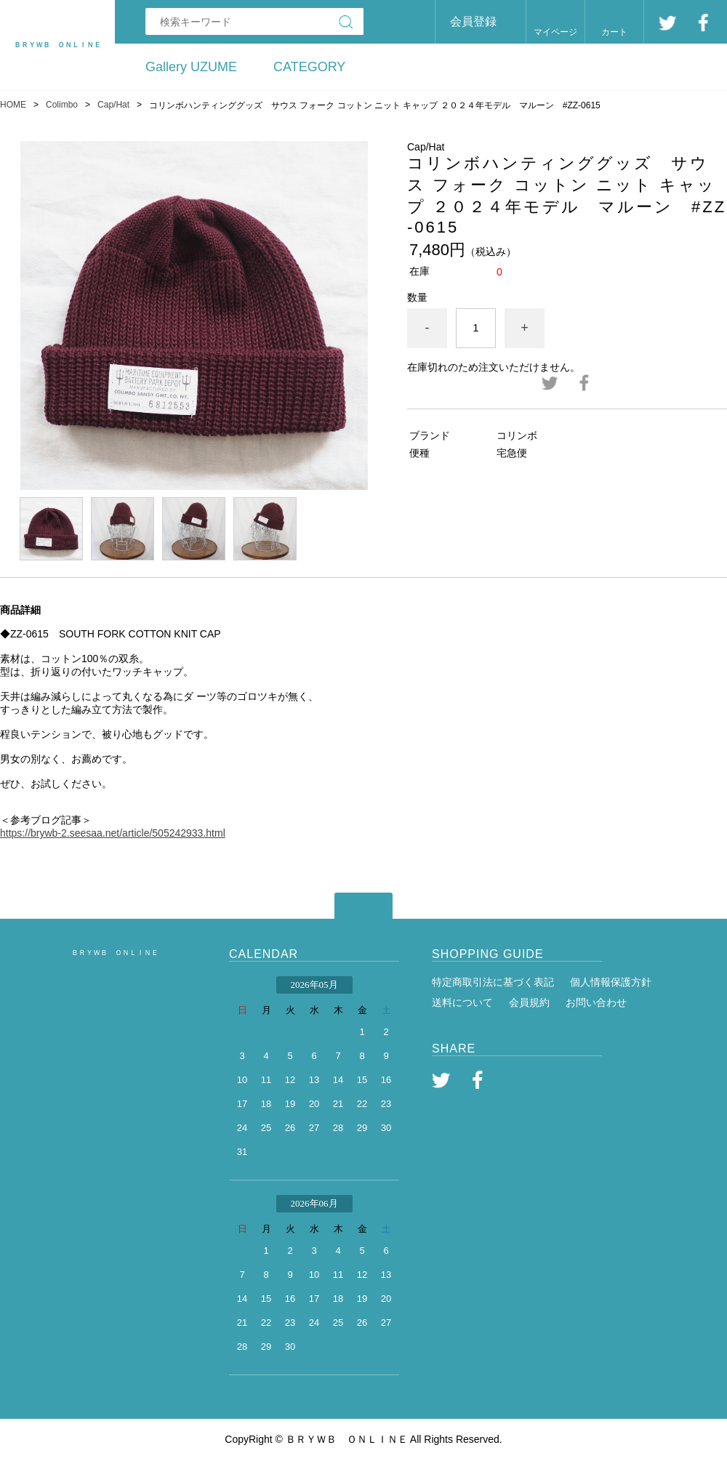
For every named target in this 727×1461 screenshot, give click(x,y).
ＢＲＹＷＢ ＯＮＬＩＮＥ (114, 953)
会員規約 (529, 1002)
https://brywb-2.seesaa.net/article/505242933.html (112, 833)
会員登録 (473, 21)
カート (614, 32)
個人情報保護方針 (610, 982)
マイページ (555, 32)
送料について (462, 1002)
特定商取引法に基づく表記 (493, 982)
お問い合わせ (596, 1002)
